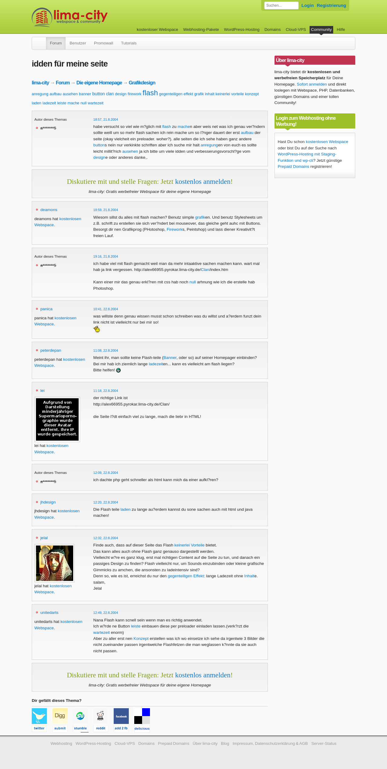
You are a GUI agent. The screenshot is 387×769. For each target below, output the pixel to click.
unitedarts (50, 612)
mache (73, 103)
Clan (205, 269)
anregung (40, 94)
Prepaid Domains (293, 166)
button (98, 93)
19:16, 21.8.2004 (105, 256)
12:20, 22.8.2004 (105, 502)
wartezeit (95, 103)
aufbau (56, 94)
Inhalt (249, 576)
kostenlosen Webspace (327, 141)
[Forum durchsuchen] (281, 5)
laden (36, 103)
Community (321, 29)
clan (110, 93)
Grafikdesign (142, 82)
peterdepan (51, 350)
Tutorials (129, 43)
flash (150, 93)
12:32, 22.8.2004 (105, 538)
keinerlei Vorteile (189, 545)
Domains (273, 29)
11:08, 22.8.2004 (105, 350)
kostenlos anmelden (202, 181)
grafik (199, 94)
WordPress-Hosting (242, 29)
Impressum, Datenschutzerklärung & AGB (270, 743)
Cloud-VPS (296, 29)
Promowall (103, 43)
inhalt (209, 94)
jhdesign (48, 502)
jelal (44, 538)
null (83, 103)
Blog (225, 743)
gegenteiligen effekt (176, 94)
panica (47, 309)
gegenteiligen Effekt (186, 576)
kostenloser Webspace (157, 29)
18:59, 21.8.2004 (105, 210)
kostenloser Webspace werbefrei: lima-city (92, 17)
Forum (56, 43)
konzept (252, 94)
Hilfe (341, 29)
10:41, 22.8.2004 (105, 309)
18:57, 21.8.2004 (105, 119)
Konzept (141, 638)
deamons (49, 209)
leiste (61, 103)
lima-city (40, 82)
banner (85, 94)
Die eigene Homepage (99, 82)
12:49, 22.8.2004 (105, 612)
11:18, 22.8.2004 (105, 391)
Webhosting (61, 743)
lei (43, 390)
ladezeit (49, 103)
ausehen (70, 94)
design (120, 94)
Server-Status (324, 743)
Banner (170, 357)
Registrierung (331, 5)
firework (134, 94)
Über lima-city (205, 743)
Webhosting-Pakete (201, 29)
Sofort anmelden (312, 84)
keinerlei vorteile (230, 94)
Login (307, 5)
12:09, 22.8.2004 (105, 472)
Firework (174, 229)
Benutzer (78, 43)
